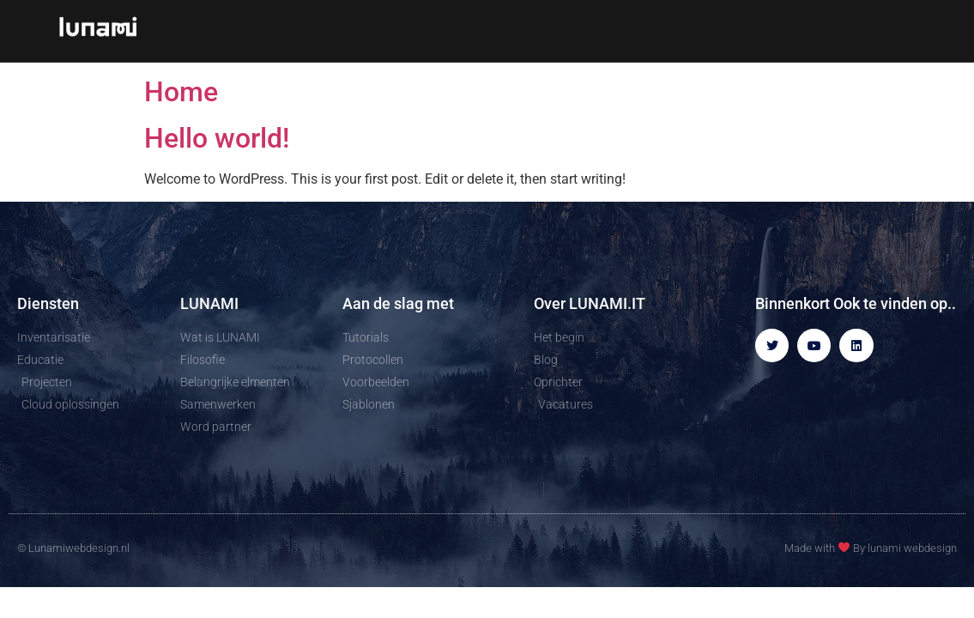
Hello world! (216, 138)
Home (181, 92)
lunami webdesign (912, 548)
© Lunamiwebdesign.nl (73, 548)
